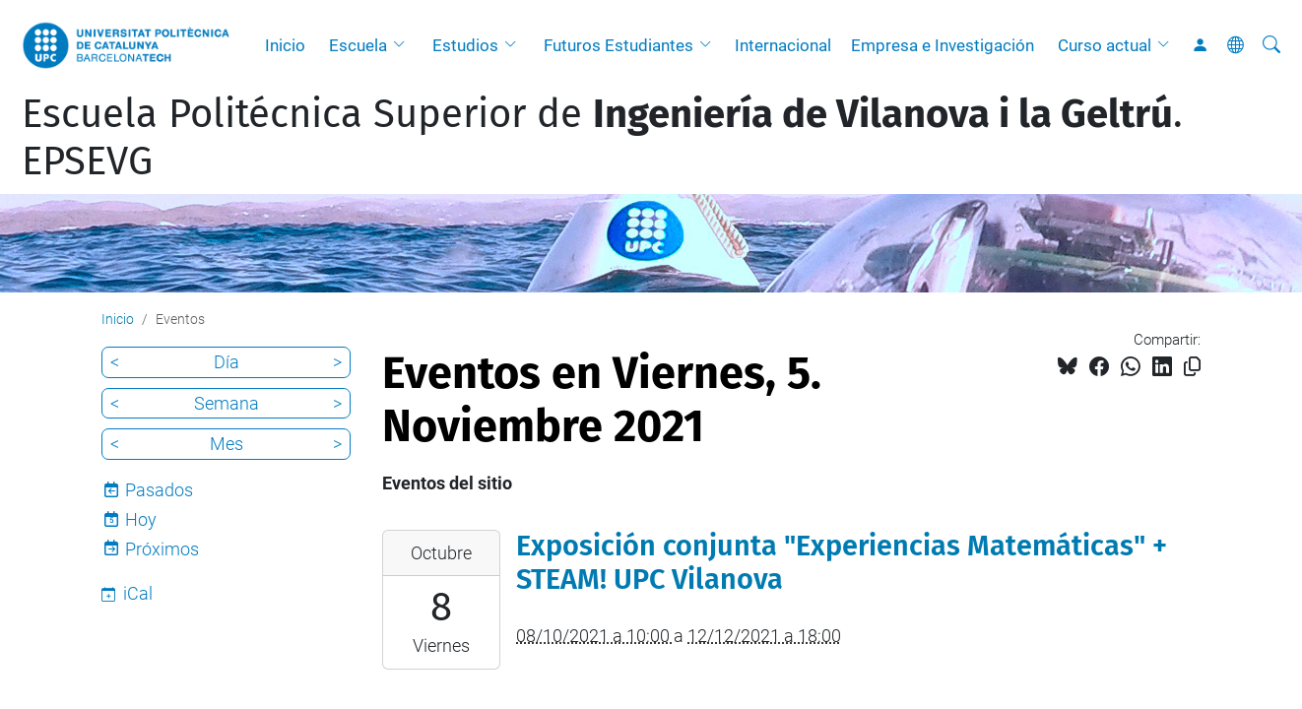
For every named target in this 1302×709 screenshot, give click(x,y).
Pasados (159, 490)
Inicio (285, 45)
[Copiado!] (1192, 366)
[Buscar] (1271, 45)
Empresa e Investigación (942, 45)
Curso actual (1104, 45)
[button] (404, 45)
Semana (226, 403)
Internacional (783, 45)
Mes (226, 443)
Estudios (465, 45)
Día (226, 362)
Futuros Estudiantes (618, 45)
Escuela (358, 45)
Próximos (162, 549)
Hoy (141, 519)
